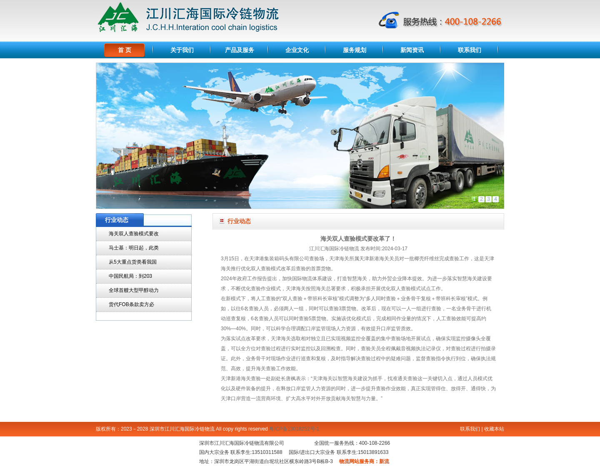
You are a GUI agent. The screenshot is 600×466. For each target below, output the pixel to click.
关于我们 (182, 50)
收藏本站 (494, 429)
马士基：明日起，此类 (134, 248)
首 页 (124, 50)
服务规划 (354, 50)
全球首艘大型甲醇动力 (134, 290)
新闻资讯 (412, 50)
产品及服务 (239, 50)
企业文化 (297, 50)
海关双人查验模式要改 (134, 234)
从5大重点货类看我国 (133, 262)
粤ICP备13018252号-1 (294, 429)
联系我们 (469, 50)
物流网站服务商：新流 (364, 461)
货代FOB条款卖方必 (131, 304)
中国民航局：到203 (130, 276)
